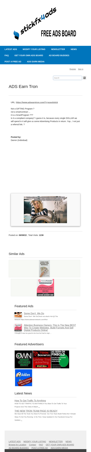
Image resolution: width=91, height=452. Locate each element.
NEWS (74, 49)
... (39, 407)
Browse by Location (17, 445)
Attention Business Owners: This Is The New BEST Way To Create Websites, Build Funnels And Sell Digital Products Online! (50, 327)
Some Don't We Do (34, 313)
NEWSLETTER (58, 49)
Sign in (80, 69)
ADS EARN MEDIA (36, 61)
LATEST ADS (11, 49)
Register (73, 69)
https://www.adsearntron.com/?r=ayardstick (37, 102)
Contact (32, 445)
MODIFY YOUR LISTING (34, 49)
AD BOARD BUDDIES (59, 55)
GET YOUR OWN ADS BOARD (28, 55)
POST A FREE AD (13, 61)
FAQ (7, 55)
